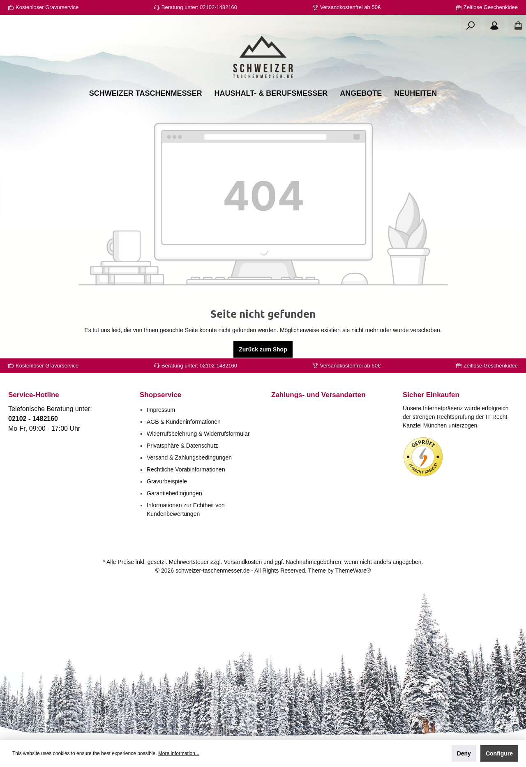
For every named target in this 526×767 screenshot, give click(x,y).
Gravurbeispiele (167, 481)
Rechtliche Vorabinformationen (186, 469)
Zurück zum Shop (263, 349)
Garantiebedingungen (174, 493)
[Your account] (494, 25)
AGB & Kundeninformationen (184, 421)
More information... (178, 753)
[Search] (470, 25)
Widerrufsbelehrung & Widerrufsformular (198, 433)
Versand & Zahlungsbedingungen (189, 457)
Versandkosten (243, 562)
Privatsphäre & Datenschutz (182, 445)
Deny (464, 753)
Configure (499, 753)
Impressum (161, 410)
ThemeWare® (353, 570)
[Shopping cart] (515, 25)
